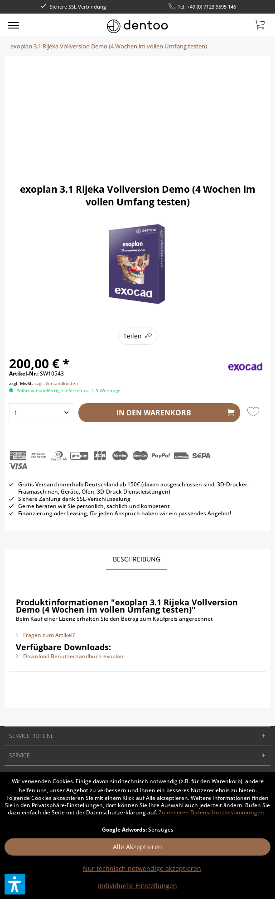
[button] (15, 884)
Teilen (132, 336)
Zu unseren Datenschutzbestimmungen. (212, 812)
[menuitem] (13, 25)
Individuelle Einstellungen (137, 885)
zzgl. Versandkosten (56, 383)
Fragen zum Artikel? (45, 635)
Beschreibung (136, 559)
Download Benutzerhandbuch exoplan (70, 656)
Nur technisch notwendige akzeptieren (142, 868)
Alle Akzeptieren (137, 846)
